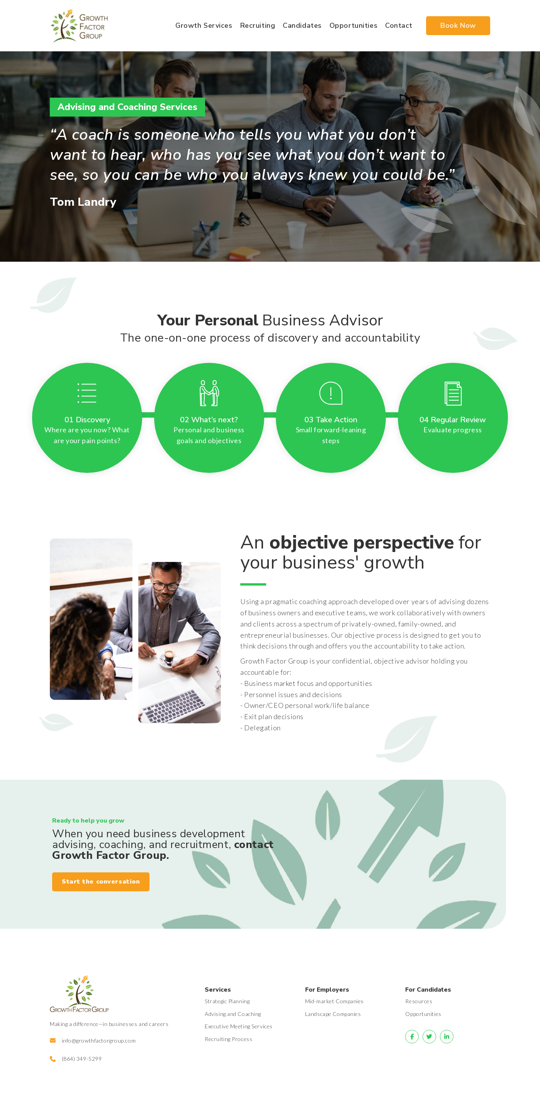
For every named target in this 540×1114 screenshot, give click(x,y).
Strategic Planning (227, 1001)
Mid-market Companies (334, 1001)
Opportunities (423, 1014)
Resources (418, 1001)
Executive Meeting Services (239, 1026)
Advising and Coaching (233, 1014)
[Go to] (412, 1036)
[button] (100, 882)
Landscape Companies (333, 1014)
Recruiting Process (228, 1039)
